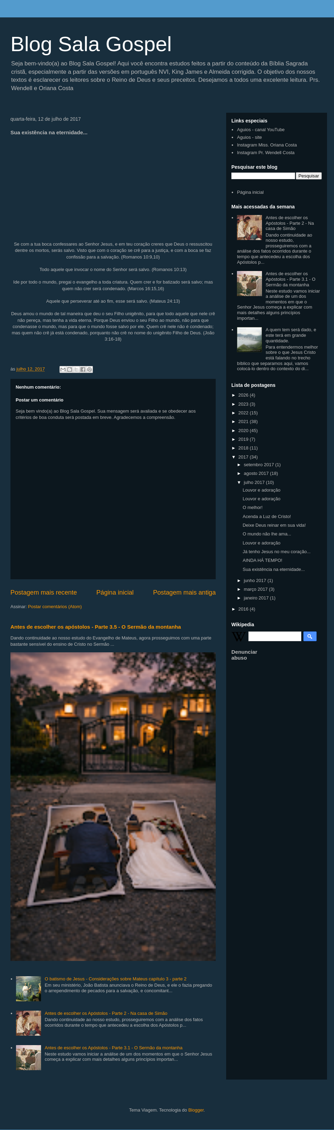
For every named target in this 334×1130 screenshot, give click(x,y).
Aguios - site (249, 137)
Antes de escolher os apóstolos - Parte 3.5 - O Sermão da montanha (95, 627)
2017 (244, 457)
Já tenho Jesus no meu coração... (276, 551)
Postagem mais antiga (184, 592)
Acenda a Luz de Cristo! (266, 516)
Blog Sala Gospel (91, 44)
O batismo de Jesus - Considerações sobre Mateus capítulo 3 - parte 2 (115, 978)
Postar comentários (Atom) (55, 606)
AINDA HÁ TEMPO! (262, 560)
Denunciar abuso (244, 655)
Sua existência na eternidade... (273, 569)
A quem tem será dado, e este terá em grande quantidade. (290, 335)
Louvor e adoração (261, 490)
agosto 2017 (257, 473)
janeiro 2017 (257, 597)
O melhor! (252, 507)
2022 (244, 412)
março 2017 (256, 589)
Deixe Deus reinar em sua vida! (273, 525)
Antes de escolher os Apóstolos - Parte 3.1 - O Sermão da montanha (113, 1047)
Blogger (196, 1110)
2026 (244, 395)
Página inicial (115, 592)
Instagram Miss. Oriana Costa (267, 145)
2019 (244, 439)
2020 (244, 430)
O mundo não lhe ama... (266, 533)
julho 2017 (255, 482)
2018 (244, 448)
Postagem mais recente (43, 592)
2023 (244, 404)
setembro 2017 (259, 464)
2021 (244, 421)
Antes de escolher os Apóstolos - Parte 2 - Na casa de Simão (106, 1013)
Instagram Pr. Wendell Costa (265, 152)
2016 (244, 609)
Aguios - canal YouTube (261, 129)
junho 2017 (256, 580)
